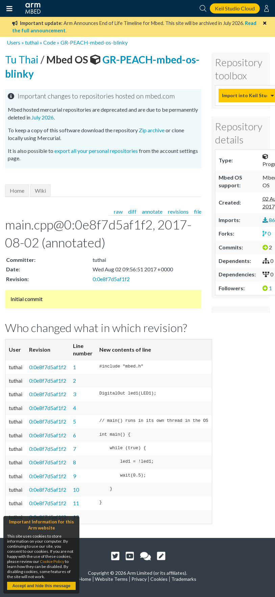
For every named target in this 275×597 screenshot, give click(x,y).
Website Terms (111, 579)
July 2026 (42, 117)
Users (13, 42)
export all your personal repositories (96, 150)
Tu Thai (23, 59)
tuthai (32, 42)
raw (118, 211)
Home (17, 190)
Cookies (159, 579)
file (197, 211)
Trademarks (183, 579)
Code (49, 42)
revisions (178, 211)
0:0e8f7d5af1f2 (111, 279)
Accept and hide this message (41, 586)
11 (76, 503)
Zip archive (152, 130)
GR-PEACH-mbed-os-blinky (94, 42)
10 (76, 489)
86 (268, 220)
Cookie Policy (52, 561)
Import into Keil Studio (244, 95)
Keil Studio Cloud (235, 8)
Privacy (139, 579)
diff (132, 211)
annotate (152, 211)
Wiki (40, 190)
